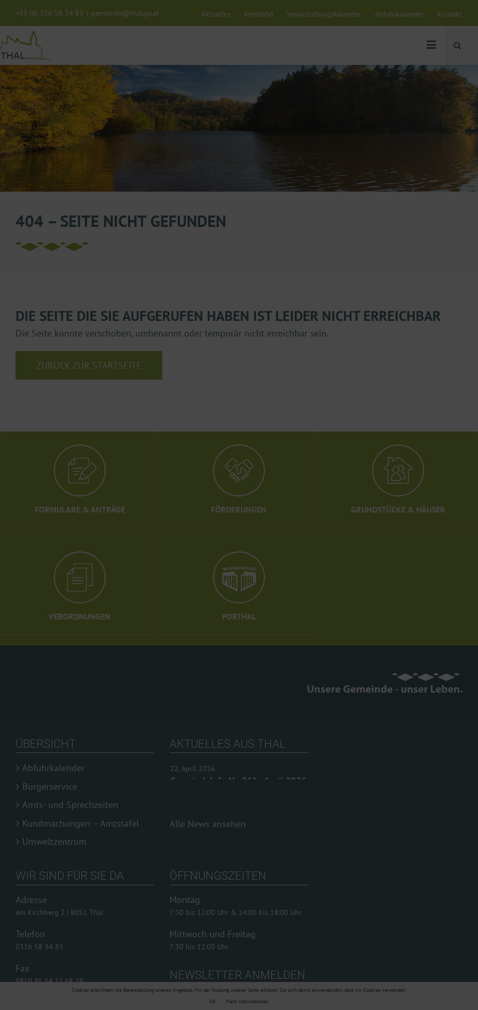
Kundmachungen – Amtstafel (80, 823)
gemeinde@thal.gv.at (125, 13)
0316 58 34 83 (39, 946)
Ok (212, 1001)
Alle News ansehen (208, 824)
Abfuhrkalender (53, 768)
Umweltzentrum (54, 841)
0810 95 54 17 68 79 (49, 981)
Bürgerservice (49, 786)
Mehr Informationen (247, 1001)
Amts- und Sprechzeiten (70, 805)
